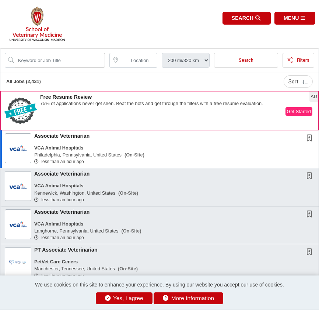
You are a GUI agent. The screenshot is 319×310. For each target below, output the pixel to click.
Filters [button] (298, 60)
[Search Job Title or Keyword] (60, 60)
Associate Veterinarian (62, 136)
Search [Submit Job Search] (246, 60)
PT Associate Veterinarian (65, 250)
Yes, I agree (124, 298)
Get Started (299, 111)
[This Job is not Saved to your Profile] (311, 138)
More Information (188, 298)
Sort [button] (298, 81)
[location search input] (138, 60)
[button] (294, 18)
